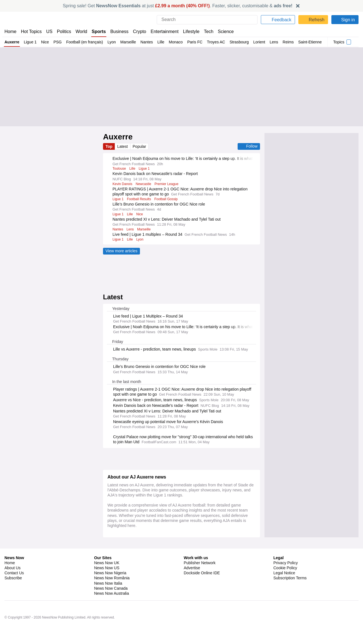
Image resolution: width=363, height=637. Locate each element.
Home (10, 31)
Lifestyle (191, 31)
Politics (64, 31)
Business (120, 31)
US (49, 31)
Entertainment (164, 31)
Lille (160, 42)
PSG (56, 42)
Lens (273, 42)
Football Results (139, 204)
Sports (99, 31)
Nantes (146, 42)
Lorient (258, 42)
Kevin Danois (123, 184)
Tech (209, 31)
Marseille (127, 42)
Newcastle (144, 184)
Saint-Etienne (310, 42)
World (82, 31)
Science (226, 31)
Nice (44, 42)
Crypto (140, 31)
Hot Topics (31, 31)
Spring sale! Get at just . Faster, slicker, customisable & (178, 5)
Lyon (111, 42)
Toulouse (120, 169)
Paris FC (194, 42)
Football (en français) (83, 42)
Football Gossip (167, 204)
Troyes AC (214, 42)
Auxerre (11, 42)
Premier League (168, 184)
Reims (287, 42)
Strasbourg (238, 42)
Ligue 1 (30, 42)
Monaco (175, 42)
